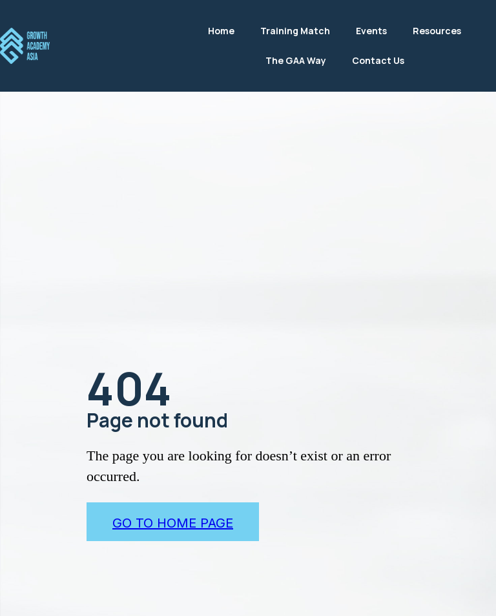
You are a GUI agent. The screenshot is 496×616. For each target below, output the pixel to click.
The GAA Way (295, 60)
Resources (437, 31)
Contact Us (378, 60)
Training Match (295, 31)
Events (371, 31)
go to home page (172, 523)
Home (221, 31)
